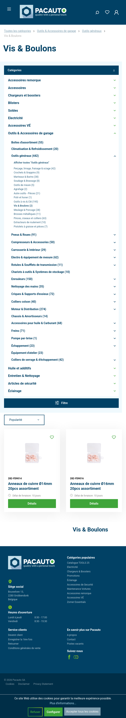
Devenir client (15, 635)
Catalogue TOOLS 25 (78, 562)
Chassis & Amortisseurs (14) (29, 316)
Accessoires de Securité (80, 584)
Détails (32, 503)
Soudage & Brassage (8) (27, 180)
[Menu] (8, 8)
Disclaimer (24, 684)
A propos (72, 635)
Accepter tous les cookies (82, 711)
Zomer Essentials (76, 602)
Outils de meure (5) (24, 185)
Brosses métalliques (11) (27, 214)
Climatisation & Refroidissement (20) (34, 149)
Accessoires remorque (79, 593)
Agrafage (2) (20, 189)
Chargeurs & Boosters (78, 571)
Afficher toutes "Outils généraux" (31, 162)
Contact (71, 639)
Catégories (61, 70)
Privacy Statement (43, 684)
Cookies (10, 684)
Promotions (73, 575)
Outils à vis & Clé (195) (26, 201)
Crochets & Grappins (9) (26, 172)
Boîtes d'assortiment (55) (27, 142)
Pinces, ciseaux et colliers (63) (30, 218)
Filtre (61, 403)
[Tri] (24, 420)
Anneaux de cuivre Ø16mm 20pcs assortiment (92, 486)
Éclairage (72, 580)
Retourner (13, 643)
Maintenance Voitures (78, 589)
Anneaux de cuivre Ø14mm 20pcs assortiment (30, 486)
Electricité (72, 567)
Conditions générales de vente (24, 648)
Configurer (53, 712)
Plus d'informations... (63, 703)
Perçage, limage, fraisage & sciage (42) (35, 168)
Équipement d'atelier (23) (27, 352)
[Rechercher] (96, 11)
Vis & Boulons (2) (23, 205)
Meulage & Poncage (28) (27, 210)
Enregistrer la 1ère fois (20, 639)
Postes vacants (75, 643)
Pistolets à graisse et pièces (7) (30, 226)
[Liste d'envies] (106, 11)
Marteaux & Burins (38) (26, 176)
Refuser (35, 712)
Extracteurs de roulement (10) (30, 222)
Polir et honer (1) (23, 197)
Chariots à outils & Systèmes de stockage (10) (40, 272)
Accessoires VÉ (75, 597)
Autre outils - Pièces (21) (27, 193)
